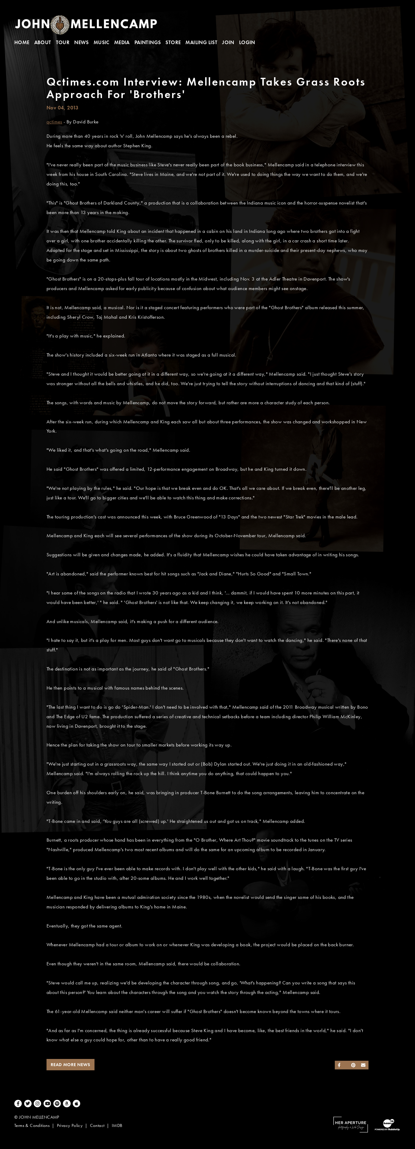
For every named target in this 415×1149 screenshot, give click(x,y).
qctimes (54, 122)
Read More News (70, 1065)
